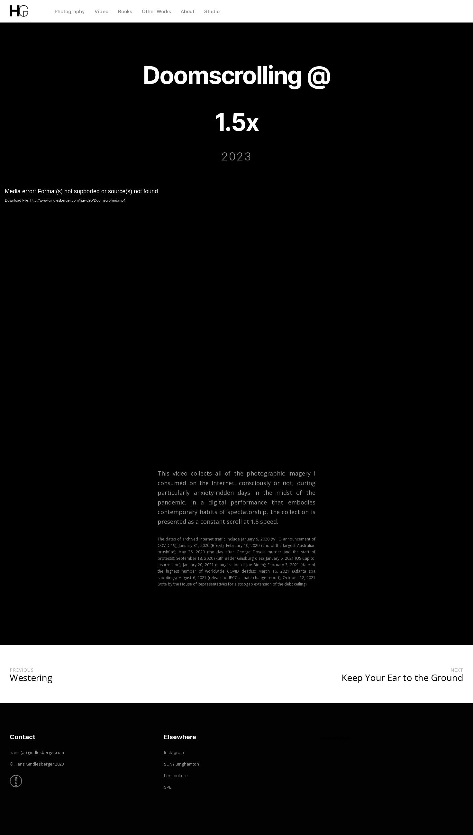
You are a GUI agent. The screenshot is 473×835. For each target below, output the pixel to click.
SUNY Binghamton (181, 764)
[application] (236, 319)
